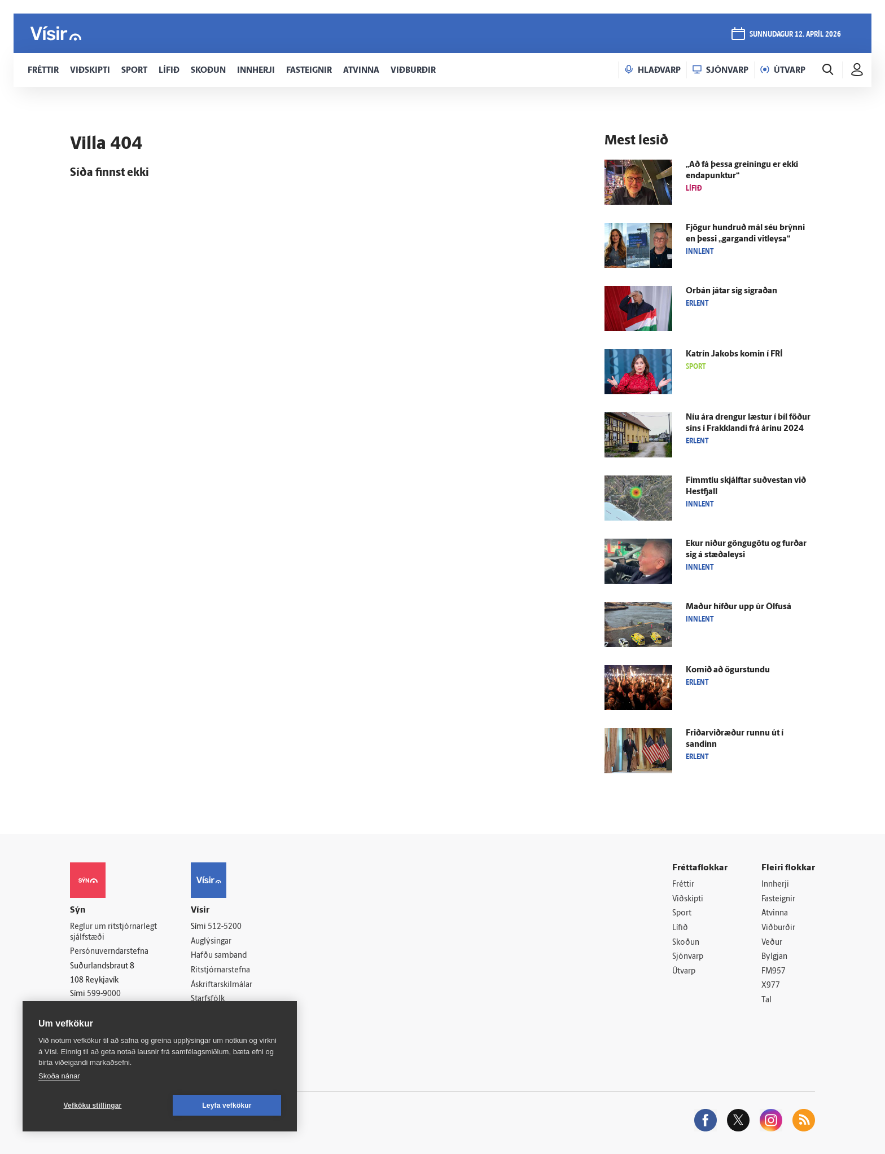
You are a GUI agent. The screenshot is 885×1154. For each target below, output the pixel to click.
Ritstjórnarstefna (220, 970)
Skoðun (685, 943)
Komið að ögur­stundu (728, 670)
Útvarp (683, 971)
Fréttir (683, 884)
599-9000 (104, 994)
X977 (770, 985)
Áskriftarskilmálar (221, 985)
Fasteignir (778, 899)
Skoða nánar (59, 1076)
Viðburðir (778, 928)
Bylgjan (774, 957)
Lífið (680, 928)
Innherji (775, 884)
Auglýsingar (211, 941)
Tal (766, 1000)
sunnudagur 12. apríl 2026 (795, 34)
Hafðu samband (219, 956)
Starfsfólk (208, 999)
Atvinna (774, 913)
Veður (771, 943)
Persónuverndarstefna (109, 952)
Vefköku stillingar (93, 1105)
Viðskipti (687, 899)
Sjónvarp (687, 957)
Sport (681, 913)
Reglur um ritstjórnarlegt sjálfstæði (113, 932)
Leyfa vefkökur (227, 1105)
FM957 (773, 971)
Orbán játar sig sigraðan (731, 291)
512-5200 (225, 927)
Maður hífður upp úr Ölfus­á (738, 607)
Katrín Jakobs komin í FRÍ (734, 354)
